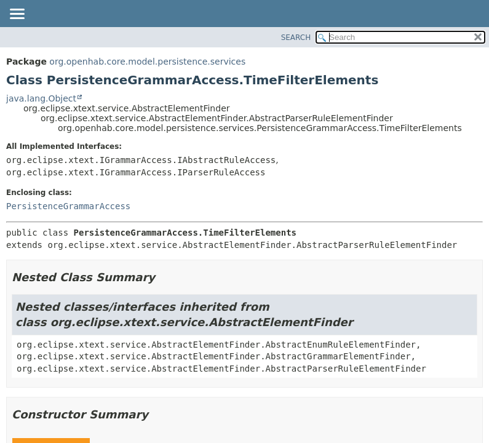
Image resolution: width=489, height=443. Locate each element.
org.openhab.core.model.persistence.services (147, 61)
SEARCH (296, 37)
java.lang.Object (41, 98)
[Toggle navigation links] (16, 14)
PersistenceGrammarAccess (68, 206)
